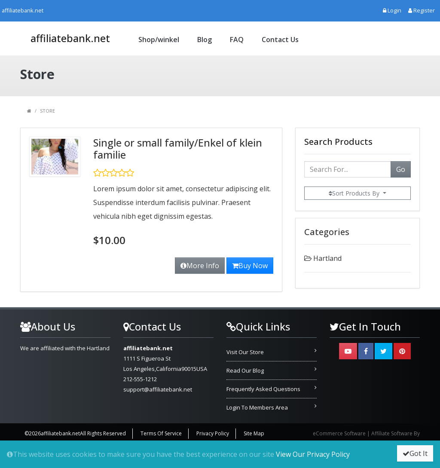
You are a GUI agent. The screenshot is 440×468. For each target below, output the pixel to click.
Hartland (327, 258)
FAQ (237, 39)
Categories (326, 232)
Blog (204, 39)
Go (400, 169)
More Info (199, 265)
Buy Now (250, 265)
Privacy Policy (212, 433)
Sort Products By (355, 193)
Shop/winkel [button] (158, 39)
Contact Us (280, 39)
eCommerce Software (339, 433)
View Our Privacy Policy (313, 454)
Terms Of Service (161, 433)
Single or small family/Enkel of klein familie (177, 149)
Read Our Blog (245, 370)
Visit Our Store (245, 352)
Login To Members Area (257, 407)
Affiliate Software (391, 433)
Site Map (254, 433)
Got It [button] (415, 453)
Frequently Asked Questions (263, 389)
